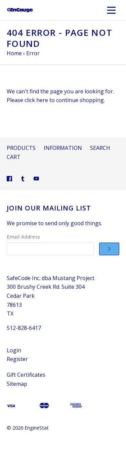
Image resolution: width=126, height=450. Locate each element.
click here (36, 100)
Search (100, 148)
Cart (13, 157)
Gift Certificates (26, 374)
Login (14, 350)
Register (17, 359)
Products (21, 148)
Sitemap (17, 383)
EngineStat (37, 428)
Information (63, 148)
